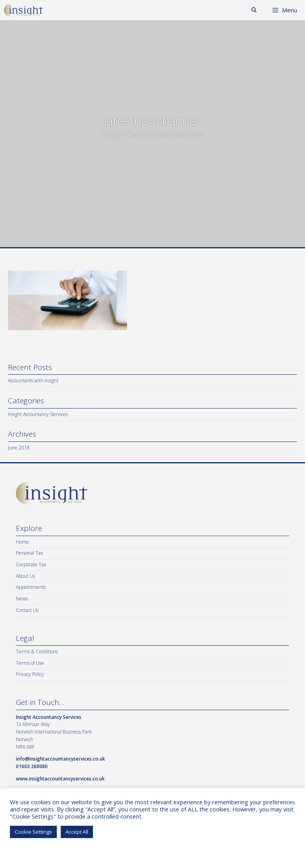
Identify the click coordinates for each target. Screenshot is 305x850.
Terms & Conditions (37, 651)
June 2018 (19, 447)
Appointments (31, 587)
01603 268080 (32, 766)
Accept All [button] (77, 831)
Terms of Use (30, 663)
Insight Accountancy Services (38, 414)
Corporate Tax (31, 564)
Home (22, 541)
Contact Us (27, 610)
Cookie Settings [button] (33, 831)
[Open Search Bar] (253, 10)
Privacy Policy (30, 674)
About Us (25, 576)
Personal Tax (29, 553)
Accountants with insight (33, 380)
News (22, 598)
